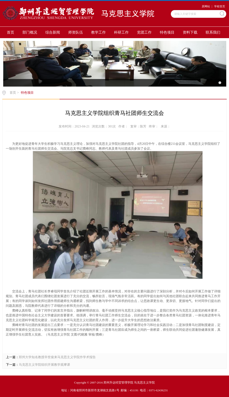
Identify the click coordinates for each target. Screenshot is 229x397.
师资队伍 (75, 32)
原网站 (206, 6)
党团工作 (144, 32)
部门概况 (29, 32)
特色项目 (167, 32)
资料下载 (190, 32)
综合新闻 (52, 32)
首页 (10, 32)
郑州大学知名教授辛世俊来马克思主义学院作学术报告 (57, 357)
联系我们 (213, 32)
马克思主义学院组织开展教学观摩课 (44, 364)
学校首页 (219, 6)
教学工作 (98, 32)
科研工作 (121, 32)
